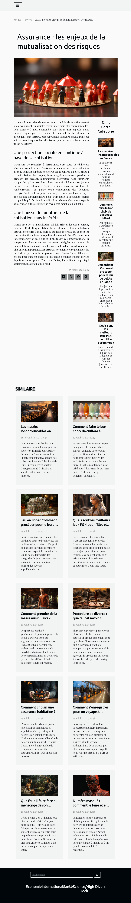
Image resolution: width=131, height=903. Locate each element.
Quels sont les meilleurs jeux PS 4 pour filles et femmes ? (106, 334)
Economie (34, 887)
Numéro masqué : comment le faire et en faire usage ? (90, 805)
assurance (39, 203)
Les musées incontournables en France (108, 155)
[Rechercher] (61, 875)
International (52, 887)
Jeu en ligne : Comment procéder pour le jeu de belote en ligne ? (106, 273)
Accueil (17, 19)
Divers (28, 19)
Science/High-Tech (84, 889)
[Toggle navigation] (18, 5)
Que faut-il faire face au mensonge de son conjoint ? (39, 805)
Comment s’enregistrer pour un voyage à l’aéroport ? (90, 711)
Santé (68, 887)
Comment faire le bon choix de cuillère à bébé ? (105, 211)
